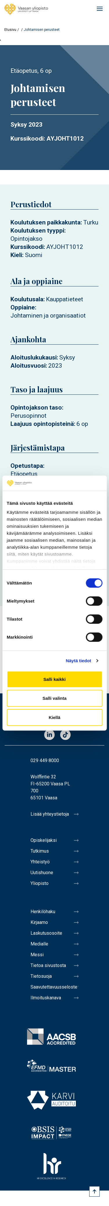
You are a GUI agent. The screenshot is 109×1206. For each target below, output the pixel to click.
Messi (37, 954)
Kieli (16, 255)
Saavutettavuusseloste (54, 987)
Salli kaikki (54, 679)
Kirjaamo (39, 922)
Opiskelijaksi (44, 840)
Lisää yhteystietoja (50, 814)
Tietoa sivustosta (48, 965)
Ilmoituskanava (46, 997)
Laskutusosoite (46, 933)
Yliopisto (40, 883)
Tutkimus (40, 851)
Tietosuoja (41, 976)
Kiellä (54, 717)
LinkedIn (49, 735)
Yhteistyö (40, 862)
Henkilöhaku (43, 911)
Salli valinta (54, 698)
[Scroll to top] (94, 1191)
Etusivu (10, 30)
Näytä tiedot (78, 660)
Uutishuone (42, 872)
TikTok (65, 735)
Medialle (39, 944)
